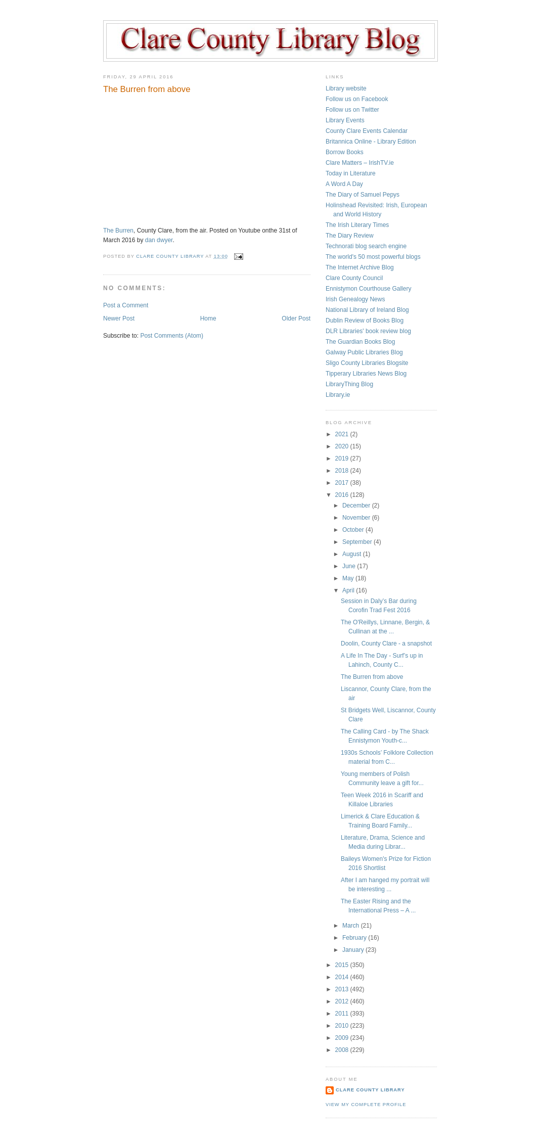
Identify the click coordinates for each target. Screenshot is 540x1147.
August (352, 554)
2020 (342, 446)
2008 (342, 1049)
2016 (342, 494)
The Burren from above (372, 676)
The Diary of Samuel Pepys (362, 194)
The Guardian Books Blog (360, 341)
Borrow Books (345, 152)
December (357, 505)
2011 (342, 1013)
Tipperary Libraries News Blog (366, 373)
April (349, 590)
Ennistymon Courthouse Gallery (368, 288)
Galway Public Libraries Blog (364, 352)
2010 (342, 1025)
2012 (342, 1001)
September (358, 541)
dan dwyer (159, 240)
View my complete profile (366, 1104)
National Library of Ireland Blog (367, 309)
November (357, 517)
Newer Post (118, 318)
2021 (342, 434)
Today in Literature (351, 173)
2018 (342, 470)
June (349, 566)
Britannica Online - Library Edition (371, 141)
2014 (342, 977)
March (351, 925)
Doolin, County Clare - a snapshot (386, 643)
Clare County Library (370, 1089)
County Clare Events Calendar (367, 130)
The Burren (118, 230)
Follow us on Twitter (352, 109)
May (348, 578)
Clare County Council (354, 278)
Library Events (345, 120)
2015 (342, 965)
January (354, 949)
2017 (342, 482)
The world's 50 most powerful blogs (373, 256)
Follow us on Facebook (357, 99)
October (354, 529)
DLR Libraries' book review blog (368, 331)
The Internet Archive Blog (360, 267)
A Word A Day (344, 184)
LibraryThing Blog (349, 384)
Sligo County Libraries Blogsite (367, 362)
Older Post (296, 318)
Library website (346, 88)
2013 (342, 989)
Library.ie (338, 394)
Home (208, 318)
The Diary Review (350, 235)
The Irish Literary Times (357, 224)
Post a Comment (125, 305)
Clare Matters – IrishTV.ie (360, 162)
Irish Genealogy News (355, 299)
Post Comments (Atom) (171, 335)
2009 (342, 1037)
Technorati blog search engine (366, 246)
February (355, 937)
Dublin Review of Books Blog (364, 320)
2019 (342, 458)
